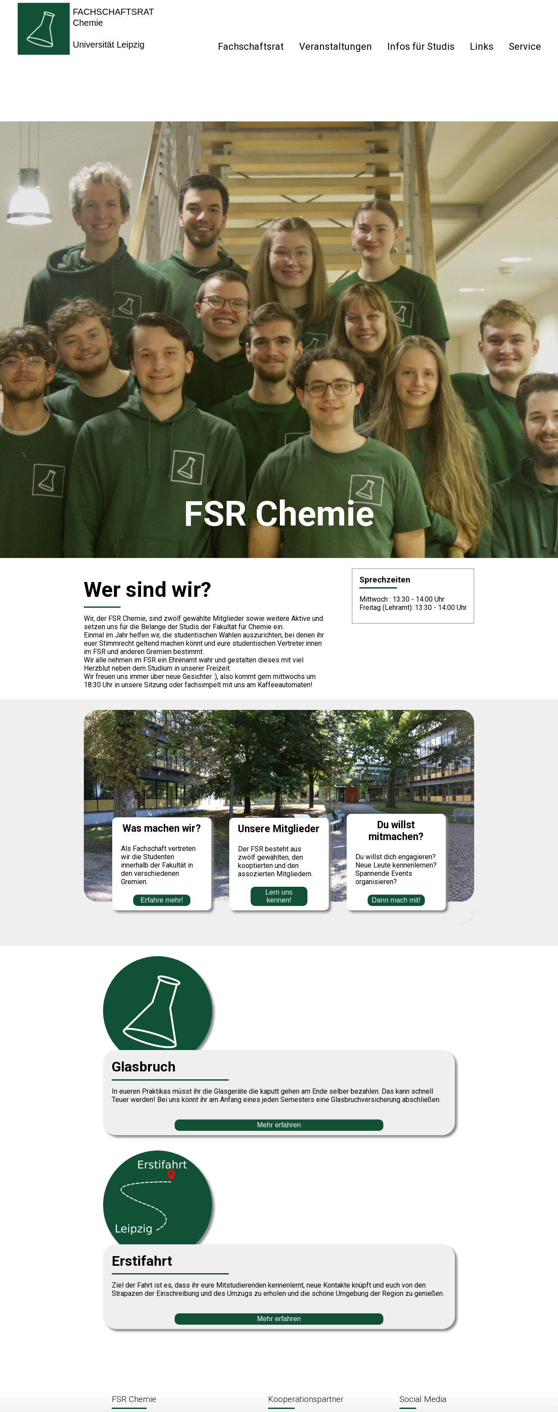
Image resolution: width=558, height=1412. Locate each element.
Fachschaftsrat (251, 46)
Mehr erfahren (279, 1125)
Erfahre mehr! (162, 900)
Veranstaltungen (335, 46)
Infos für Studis (421, 46)
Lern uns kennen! (279, 896)
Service (525, 46)
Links (481, 46)
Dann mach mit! (396, 900)
